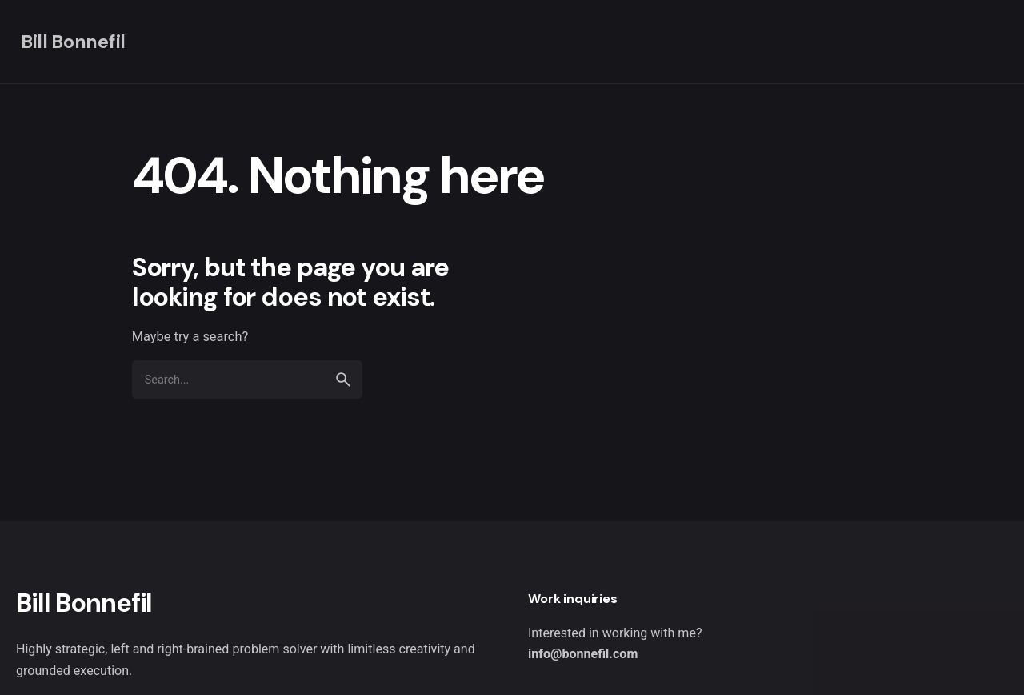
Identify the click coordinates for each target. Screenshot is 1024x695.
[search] (343, 379)
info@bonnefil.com (583, 653)
